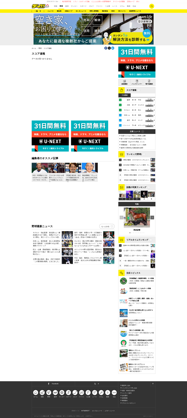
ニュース (50, 11)
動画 (128, 6)
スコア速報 (131, 90)
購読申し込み (126, 385)
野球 (61, 6)
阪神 (67, 6)
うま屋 (107, 6)
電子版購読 (149, 84)
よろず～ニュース (110, 410)
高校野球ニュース (135, 11)
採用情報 (124, 398)
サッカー (74, 6)
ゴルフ (91, 6)
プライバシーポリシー (129, 403)
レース (114, 6)
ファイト (99, 6)
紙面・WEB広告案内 (128, 390)
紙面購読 (124, 84)
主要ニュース (135, 131)
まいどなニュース (97, 410)
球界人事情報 (94, 11)
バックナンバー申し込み (129, 388)
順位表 (59, 11)
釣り (138, 1)
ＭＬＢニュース (81, 11)
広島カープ (130, 1)
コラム (122, 6)
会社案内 (124, 395)
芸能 (55, 6)
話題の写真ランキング (136, 187)
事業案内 (124, 400)
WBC (113, 11)
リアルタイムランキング (137, 240)
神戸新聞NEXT (85, 410)
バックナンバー (137, 84)
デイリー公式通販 (119, 1)
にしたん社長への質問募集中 (101, 1)
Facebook (55, 384)
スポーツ (83, 6)
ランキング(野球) (134, 154)
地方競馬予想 (66, 1)
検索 (151, 6)
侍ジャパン (122, 11)
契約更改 (105, 11)
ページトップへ (152, 383)
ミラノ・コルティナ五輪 (81, 1)
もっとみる (105, 226)
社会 (134, 6)
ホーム (34, 48)
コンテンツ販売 (127, 393)
